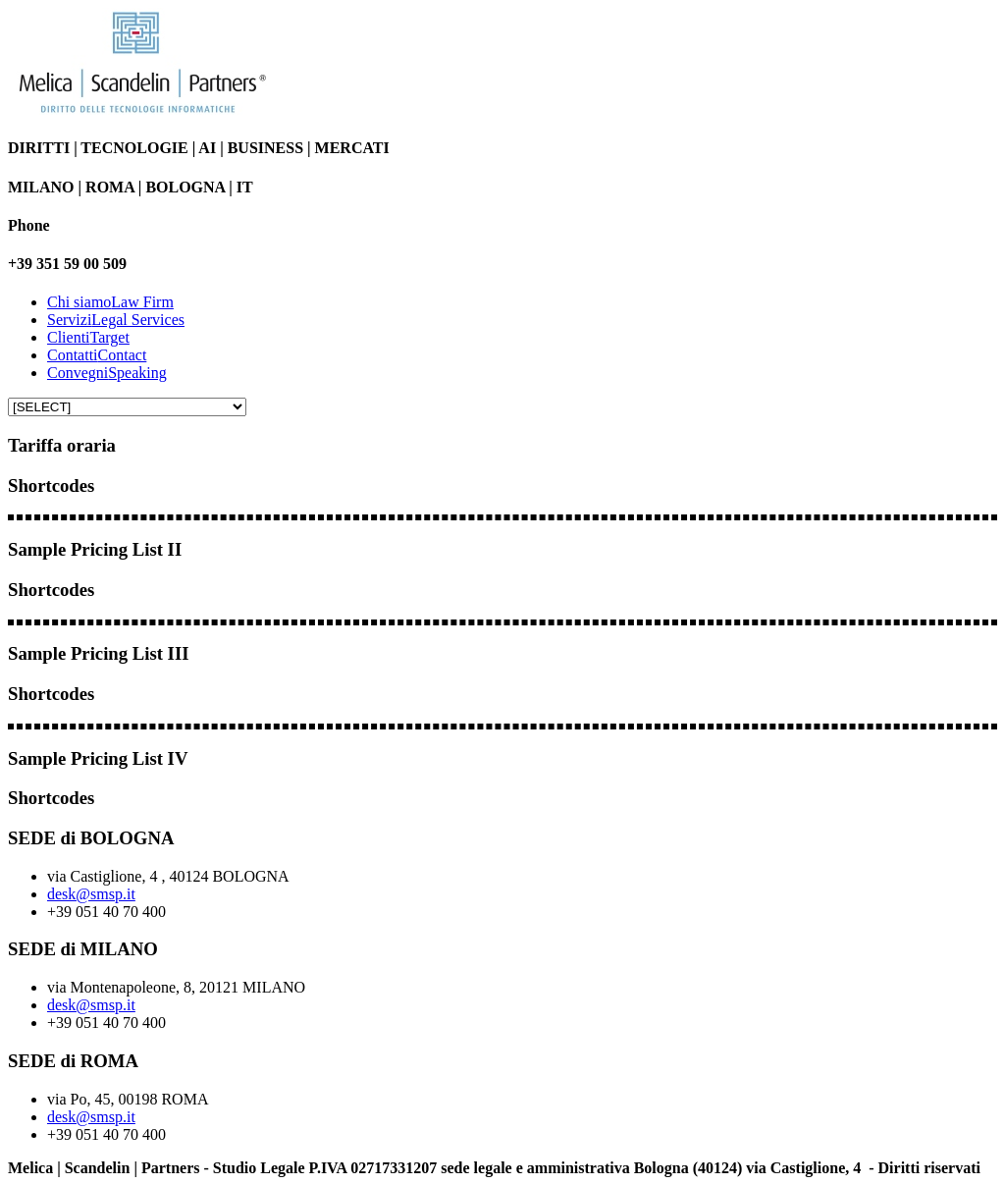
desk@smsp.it (91, 894)
